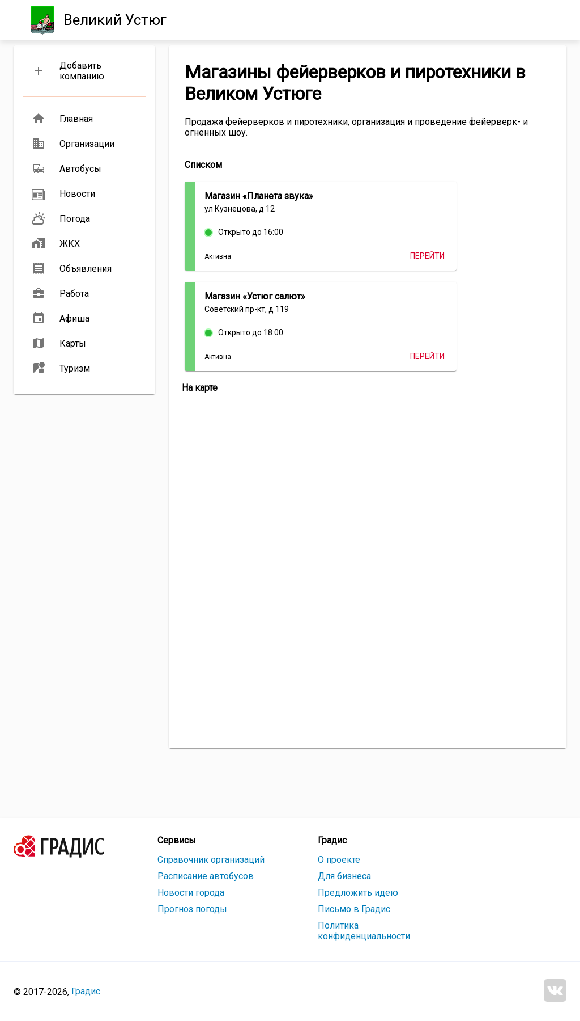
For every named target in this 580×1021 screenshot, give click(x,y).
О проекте (339, 859)
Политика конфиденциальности (364, 931)
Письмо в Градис (354, 909)
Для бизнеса (344, 876)
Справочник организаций (211, 859)
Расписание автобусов (205, 876)
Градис (85, 991)
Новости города (190, 892)
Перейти (427, 255)
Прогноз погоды (192, 909)
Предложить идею (358, 892)
